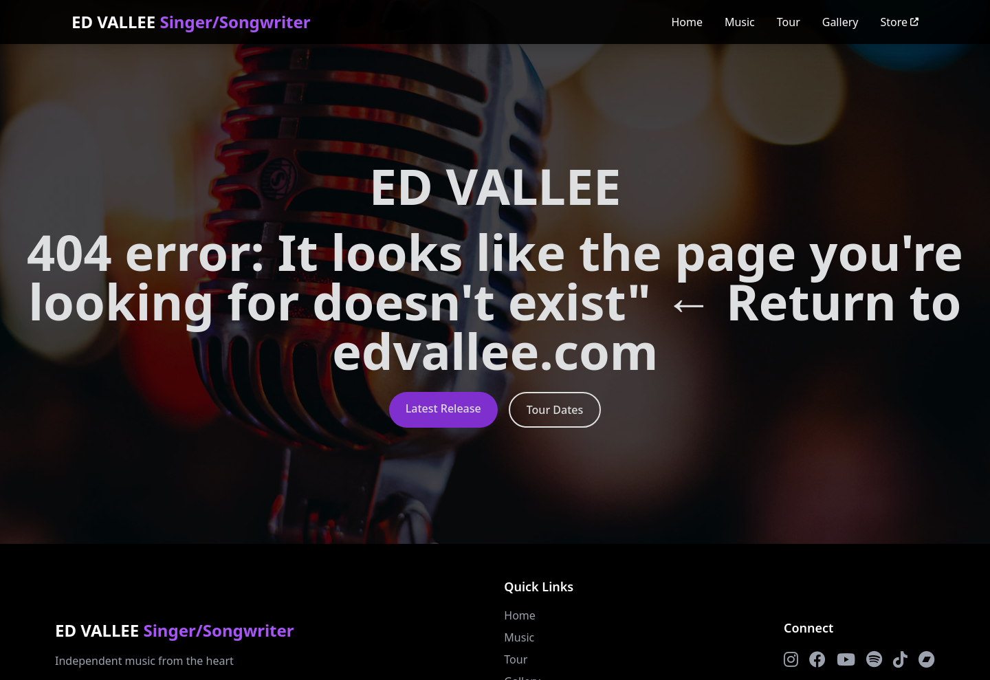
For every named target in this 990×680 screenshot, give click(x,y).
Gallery (840, 22)
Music (740, 22)
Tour (788, 22)
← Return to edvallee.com (647, 325)
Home (687, 22)
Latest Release (443, 408)
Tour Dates (555, 409)
